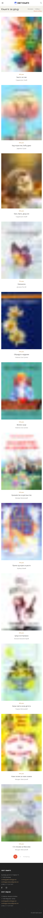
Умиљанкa (21, 284)
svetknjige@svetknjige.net (8, 879)
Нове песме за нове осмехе (21, 776)
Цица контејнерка (21, 636)
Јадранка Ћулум (21, 148)
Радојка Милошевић (21, 709)
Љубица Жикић (21, 568)
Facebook (1, 888)
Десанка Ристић (21, 287)
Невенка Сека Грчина (21, 357)
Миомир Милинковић (21, 498)
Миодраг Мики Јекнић (21, 779)
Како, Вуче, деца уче (21, 214)
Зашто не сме (21, 77)
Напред (26, 857)
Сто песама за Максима (21, 847)
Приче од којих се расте (21, 565)
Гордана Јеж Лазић (21, 80)
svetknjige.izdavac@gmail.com (10, 882)
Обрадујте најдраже (21, 354)
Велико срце (21, 425)
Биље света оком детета (21, 706)
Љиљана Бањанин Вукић (21, 638)
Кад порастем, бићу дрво (21, 145)
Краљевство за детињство (22, 495)
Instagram (6, 888)
